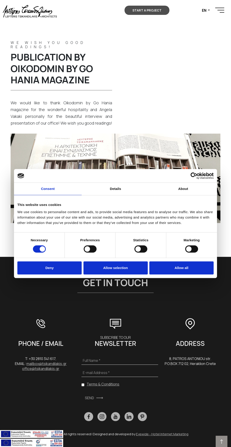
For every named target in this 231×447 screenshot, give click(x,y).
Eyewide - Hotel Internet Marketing (162, 434)
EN (204, 10)
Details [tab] (115, 189)
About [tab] (183, 189)
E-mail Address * (96, 372)
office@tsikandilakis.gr (40, 368)
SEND (89, 397)
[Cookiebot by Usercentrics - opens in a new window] (194, 175)
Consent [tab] (48, 189)
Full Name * (91, 360)
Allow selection (115, 268)
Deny (49, 268)
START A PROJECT (147, 10)
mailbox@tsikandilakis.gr (46, 363)
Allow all (181, 268)
